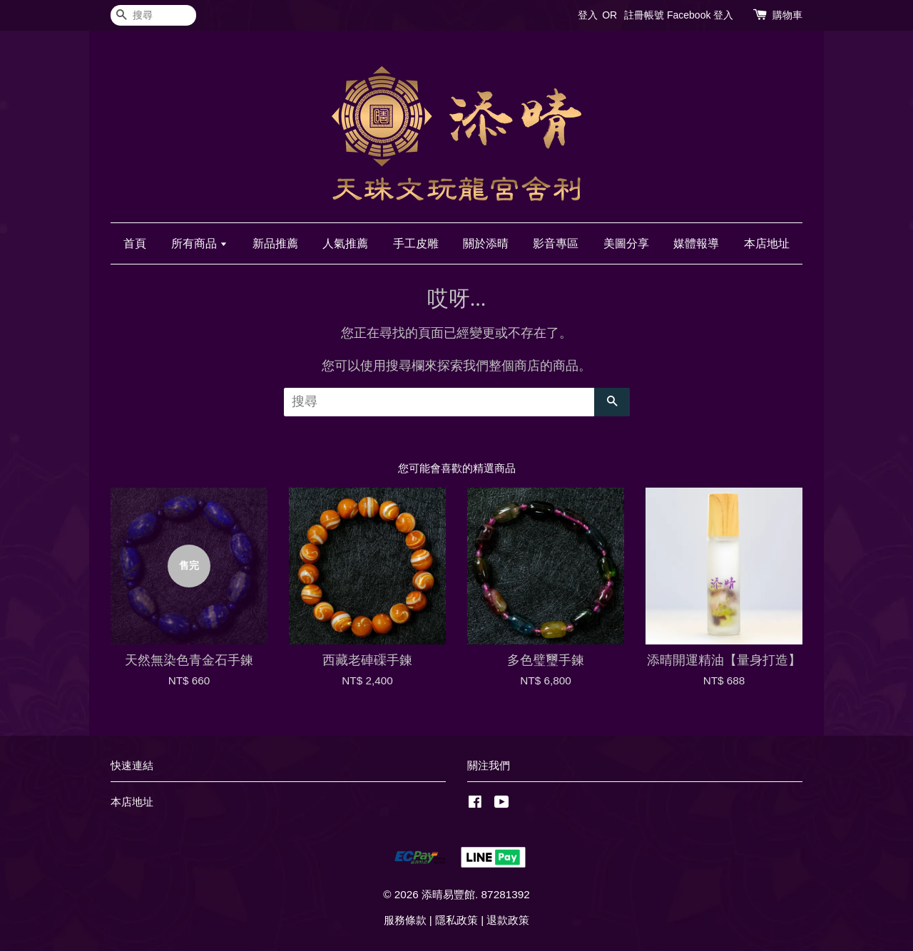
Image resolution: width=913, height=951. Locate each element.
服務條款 (405, 920)
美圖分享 (626, 243)
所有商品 (199, 243)
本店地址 (767, 243)
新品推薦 (275, 243)
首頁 (134, 243)
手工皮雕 (416, 243)
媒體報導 (696, 243)
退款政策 (507, 920)
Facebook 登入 (700, 15)
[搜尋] (153, 15)
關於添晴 (486, 243)
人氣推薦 (345, 243)
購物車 (787, 15)
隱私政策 (456, 920)
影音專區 (555, 243)
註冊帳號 (644, 15)
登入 (588, 15)
